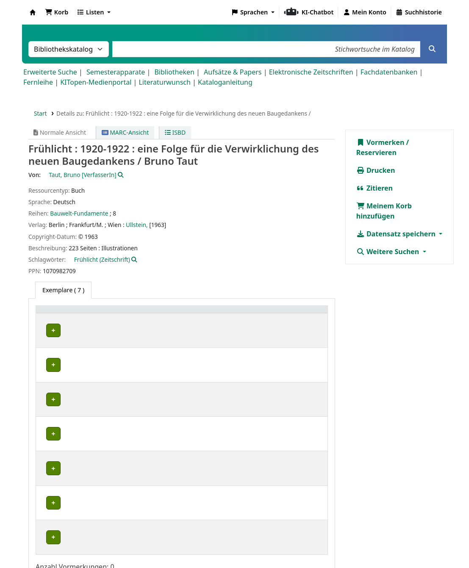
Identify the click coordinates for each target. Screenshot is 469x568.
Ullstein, (137, 225)
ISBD (175, 132)
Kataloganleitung (225, 82)
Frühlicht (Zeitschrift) (102, 259)
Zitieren (374, 188)
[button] (57, 12)
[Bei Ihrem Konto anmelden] (364, 12)
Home (258, 544)
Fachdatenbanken (389, 72)
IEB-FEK (54, 349)
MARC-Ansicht (125, 132)
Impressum (293, 544)
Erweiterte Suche (50, 72)
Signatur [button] (243, 314)
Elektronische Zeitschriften (311, 72)
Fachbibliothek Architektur (77, 331)
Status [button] (295, 314)
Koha (33, 12)
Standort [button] (142, 314)
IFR (47, 404)
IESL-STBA (57, 377)
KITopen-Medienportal (95, 82)
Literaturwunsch (164, 82)
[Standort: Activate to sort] (176, 313)
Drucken (375, 170)
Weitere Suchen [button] (388, 251)
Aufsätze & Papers (232, 72)
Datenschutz (338, 544)
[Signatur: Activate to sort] (254, 313)
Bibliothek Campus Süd (76, 486)
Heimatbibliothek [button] (66, 314)
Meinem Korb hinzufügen (384, 211)
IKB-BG (53, 432)
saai (48, 459)
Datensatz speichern (396, 233)
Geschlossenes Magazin (161, 486)
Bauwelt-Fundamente (79, 213)
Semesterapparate (115, 72)
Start (40, 113)
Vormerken (380, 142)
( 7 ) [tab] (63, 290)
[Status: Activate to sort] (304, 313)
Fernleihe (38, 82)
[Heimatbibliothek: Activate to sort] (81, 313)
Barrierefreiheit (389, 544)
